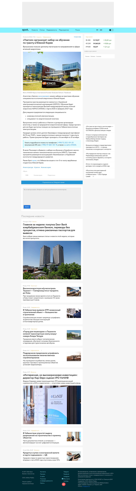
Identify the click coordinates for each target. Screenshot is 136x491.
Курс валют (89, 37)
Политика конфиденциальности (46, 480)
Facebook (65, 474)
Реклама (87, 56)
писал (34, 160)
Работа (42, 483)
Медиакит (92, 56)
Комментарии (37, 175)
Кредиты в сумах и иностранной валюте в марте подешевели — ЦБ (41, 454)
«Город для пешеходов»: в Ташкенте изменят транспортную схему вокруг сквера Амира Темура (40, 333)
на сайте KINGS (70, 145)
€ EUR (88, 43)
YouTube (65, 481)
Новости (35, 30)
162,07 (95, 47)
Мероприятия (64, 30)
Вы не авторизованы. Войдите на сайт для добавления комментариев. (52, 196)
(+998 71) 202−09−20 (65, 143)
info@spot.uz (86, 486)
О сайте (42, 476)
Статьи (42, 30)
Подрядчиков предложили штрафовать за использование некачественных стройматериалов (41, 355)
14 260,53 (96, 43)
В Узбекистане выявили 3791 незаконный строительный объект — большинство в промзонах (41, 312)
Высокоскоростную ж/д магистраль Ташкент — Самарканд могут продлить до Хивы (40, 290)
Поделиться (50, 175)
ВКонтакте (66, 479)
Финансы (33, 372)
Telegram (65, 471)
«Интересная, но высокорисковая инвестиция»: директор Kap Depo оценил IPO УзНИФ (50, 376)
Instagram (65, 476)
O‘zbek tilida (77, 37)
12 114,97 (96, 40)
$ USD (88, 40)
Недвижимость (51, 30)
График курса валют (91, 51)
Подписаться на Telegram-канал (52, 182)
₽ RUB (88, 47)
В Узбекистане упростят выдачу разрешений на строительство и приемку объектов (42, 435)
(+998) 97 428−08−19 (49, 145)
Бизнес (34, 221)
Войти (27, 207)
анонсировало (43, 96)
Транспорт (34, 285)
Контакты (98, 56)
